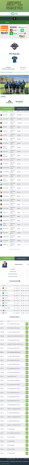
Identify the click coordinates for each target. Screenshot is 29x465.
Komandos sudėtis (7, 108)
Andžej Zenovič (5, 151)
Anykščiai (5, 295)
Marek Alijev (12, 269)
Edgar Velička (5, 114)
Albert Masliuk (5, 163)
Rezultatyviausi (7, 258)
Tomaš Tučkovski (6, 192)
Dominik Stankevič (6, 220)
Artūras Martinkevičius (12, 274)
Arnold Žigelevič (5, 240)
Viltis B (4, 290)
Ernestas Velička (5, 208)
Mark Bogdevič (5, 175)
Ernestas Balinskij (6, 236)
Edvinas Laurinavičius (12, 276)
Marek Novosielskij (6, 159)
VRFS (18, 458)
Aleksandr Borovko (6, 200)
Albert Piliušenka (5, 228)
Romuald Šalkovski (6, 167)
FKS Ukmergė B (6, 300)
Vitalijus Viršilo (5, 139)
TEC (4, 310)
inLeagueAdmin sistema (5, 463)
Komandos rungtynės (22, 108)
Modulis (4, 305)
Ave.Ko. (4, 312)
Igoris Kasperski (5, 143)
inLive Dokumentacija (10, 458)
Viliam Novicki (5, 212)
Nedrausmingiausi (22, 258)
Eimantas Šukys (5, 244)
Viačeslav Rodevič (6, 196)
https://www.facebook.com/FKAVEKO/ (21, 72)
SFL (21, 458)
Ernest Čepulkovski (6, 171)
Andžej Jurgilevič (6, 118)
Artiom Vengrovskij (6, 204)
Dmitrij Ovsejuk (5, 232)
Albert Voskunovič (6, 216)
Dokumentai (26, 458)
